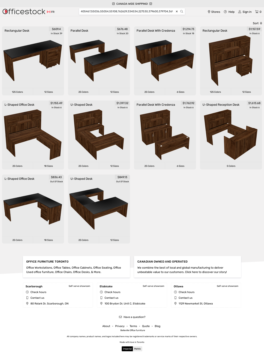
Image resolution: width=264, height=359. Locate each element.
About (106, 326)
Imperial (127, 348)
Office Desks (81, 272)
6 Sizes (180, 92)
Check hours (38, 292)
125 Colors (17, 92)
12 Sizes (48, 92)
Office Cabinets (82, 267)
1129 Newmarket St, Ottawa (193, 303)
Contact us (37, 297)
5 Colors (231, 166)
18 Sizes (48, 166)
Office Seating (102, 267)
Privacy (120, 326)
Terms (133, 326)
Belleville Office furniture (132, 330)
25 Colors (83, 92)
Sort (257, 23)
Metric (137, 348)
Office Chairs (63, 272)
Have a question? (132, 317)
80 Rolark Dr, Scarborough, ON (47, 303)
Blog (157, 326)
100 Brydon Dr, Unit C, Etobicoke (122, 303)
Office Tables (62, 267)
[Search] (127, 11)
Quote (146, 326)
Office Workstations (39, 267)
